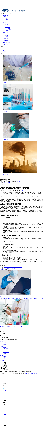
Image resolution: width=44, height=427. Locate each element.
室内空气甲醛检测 (8, 28)
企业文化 (6, 18)
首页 (1, 182)
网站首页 (5, 15)
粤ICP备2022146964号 (29, 373)
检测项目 (7, 22)
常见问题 (6, 36)
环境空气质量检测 (8, 29)
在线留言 (6, 42)
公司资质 (6, 20)
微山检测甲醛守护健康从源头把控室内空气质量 (13, 267)
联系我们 (4, 7)
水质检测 (6, 30)
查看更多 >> (2, 269)
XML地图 (35, 373)
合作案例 (5, 38)
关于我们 (6, 16)
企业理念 (6, 19)
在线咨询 (18, 181)
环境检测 (6, 24)
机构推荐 (25, 190)
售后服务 (5, 40)
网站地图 (4, 2)
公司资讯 (6, 34)
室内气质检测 (5, 348)
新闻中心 (5, 32)
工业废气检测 (7, 27)
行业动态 (6, 35)
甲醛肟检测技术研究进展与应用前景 (10, 268)
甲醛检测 (22, 190)
